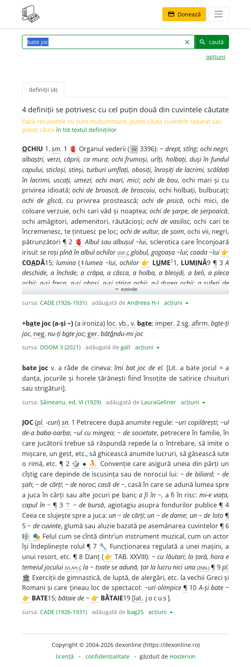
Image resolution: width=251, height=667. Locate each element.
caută (211, 42)
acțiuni (174, 302)
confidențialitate (107, 656)
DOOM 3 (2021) (60, 347)
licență (65, 656)
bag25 (135, 612)
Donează (184, 14)
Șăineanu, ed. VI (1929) (70, 402)
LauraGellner (158, 402)
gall (125, 347)
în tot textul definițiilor (86, 130)
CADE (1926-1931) (63, 302)
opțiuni (215, 57)
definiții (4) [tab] (43, 89)
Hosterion (183, 656)
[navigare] (218, 14)
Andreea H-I (143, 302)
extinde (126, 289)
